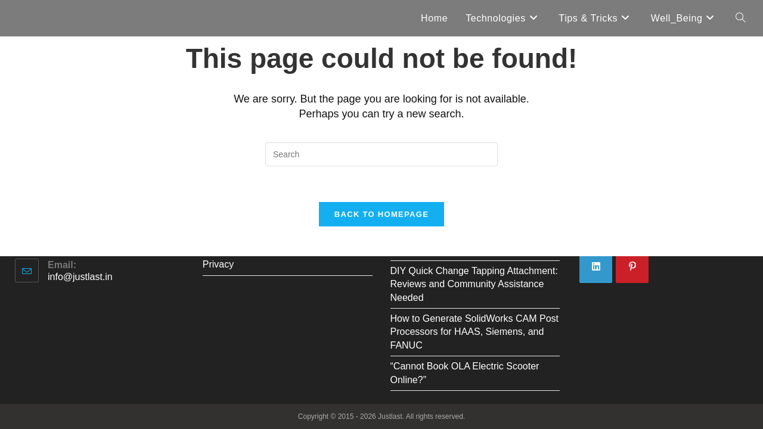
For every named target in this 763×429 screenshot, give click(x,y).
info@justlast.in (80, 277)
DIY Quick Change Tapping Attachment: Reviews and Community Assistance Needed (474, 284)
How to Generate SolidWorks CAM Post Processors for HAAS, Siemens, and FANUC (474, 331)
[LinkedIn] (595, 266)
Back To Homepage (381, 214)
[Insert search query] (381, 154)
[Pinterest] (632, 266)
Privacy (218, 264)
